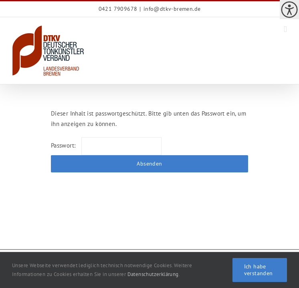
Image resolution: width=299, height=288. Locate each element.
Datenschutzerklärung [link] (153, 274)
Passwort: (106, 145)
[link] (289, 9)
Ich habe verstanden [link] (258, 270)
